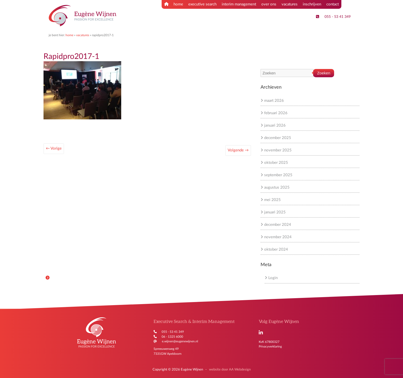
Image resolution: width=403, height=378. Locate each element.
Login (273, 278)
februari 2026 (275, 113)
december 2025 (277, 138)
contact (332, 4)
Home (69, 35)
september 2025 (278, 175)
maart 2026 (274, 101)
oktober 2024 (276, 249)
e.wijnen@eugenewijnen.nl (180, 341)
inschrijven (312, 4)
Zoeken (323, 73)
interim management (239, 4)
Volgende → (238, 150)
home (173, 4)
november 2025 (278, 150)
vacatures (290, 4)
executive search (202, 4)
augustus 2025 (277, 187)
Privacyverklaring (270, 346)
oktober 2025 (276, 163)
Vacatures (82, 35)
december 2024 (277, 225)
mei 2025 (272, 200)
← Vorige (54, 148)
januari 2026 (275, 125)
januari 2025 (275, 212)
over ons (268, 4)
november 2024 (278, 237)
